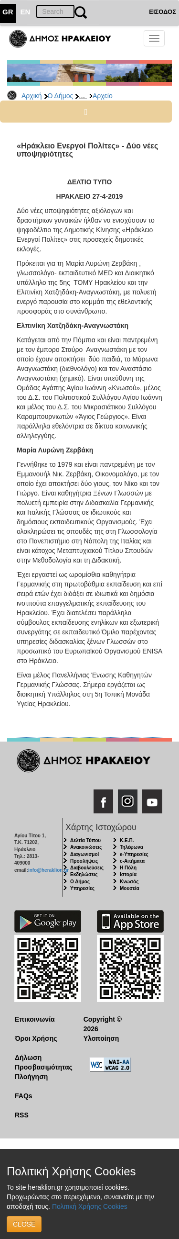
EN (26, 12)
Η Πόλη (128, 867)
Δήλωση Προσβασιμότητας (42, 1062)
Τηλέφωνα (131, 847)
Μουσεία (129, 888)
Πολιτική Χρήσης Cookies (89, 1206)
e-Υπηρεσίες (134, 854)
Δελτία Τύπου (85, 840)
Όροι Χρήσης (36, 1038)
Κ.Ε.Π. (127, 840)
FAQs (23, 1096)
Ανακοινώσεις (86, 847)
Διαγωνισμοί (84, 854)
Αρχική (31, 96)
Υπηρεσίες (82, 888)
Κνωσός (129, 881)
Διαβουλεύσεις (87, 867)
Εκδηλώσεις (84, 874)
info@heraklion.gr (48, 870)
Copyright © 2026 (103, 1024)
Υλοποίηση (101, 1038)
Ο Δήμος (61, 96)
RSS (22, 1115)
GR (7, 12)
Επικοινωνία (35, 1019)
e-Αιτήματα (132, 861)
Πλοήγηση (31, 1077)
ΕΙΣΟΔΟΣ (162, 11)
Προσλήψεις (84, 861)
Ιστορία (128, 874)
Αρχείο (103, 96)
